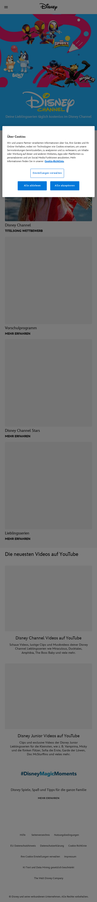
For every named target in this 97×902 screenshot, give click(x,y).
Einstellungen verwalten (47, 173)
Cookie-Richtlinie (54, 161)
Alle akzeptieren (65, 185)
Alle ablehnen (32, 185)
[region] (48, 161)
